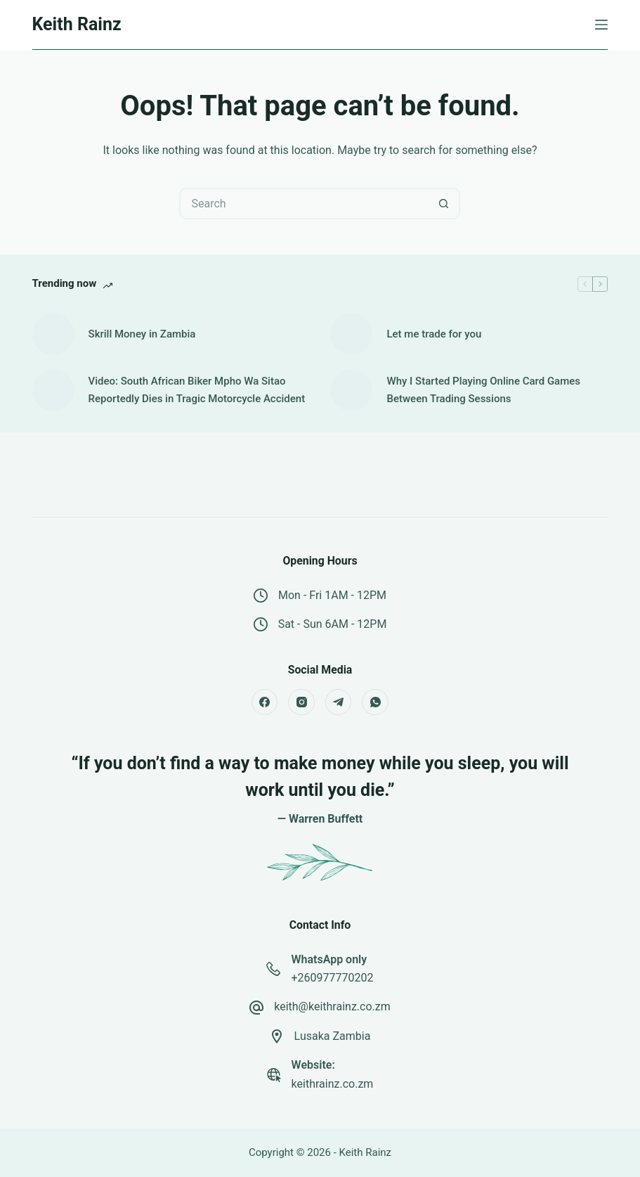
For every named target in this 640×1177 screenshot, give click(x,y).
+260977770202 (332, 977)
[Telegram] (338, 702)
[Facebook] (265, 702)
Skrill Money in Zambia (142, 334)
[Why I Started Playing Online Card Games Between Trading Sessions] (351, 390)
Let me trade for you (433, 334)
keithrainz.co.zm (333, 1084)
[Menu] (601, 24)
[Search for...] (304, 203)
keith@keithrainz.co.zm (332, 1006)
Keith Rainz (77, 24)
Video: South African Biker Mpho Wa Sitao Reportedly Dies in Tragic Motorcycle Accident (197, 390)
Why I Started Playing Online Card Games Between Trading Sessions (483, 390)
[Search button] (444, 203)
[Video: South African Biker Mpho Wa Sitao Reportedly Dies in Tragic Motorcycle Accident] (53, 390)
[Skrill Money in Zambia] (53, 334)
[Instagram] (301, 702)
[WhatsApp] (375, 702)
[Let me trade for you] (351, 334)
